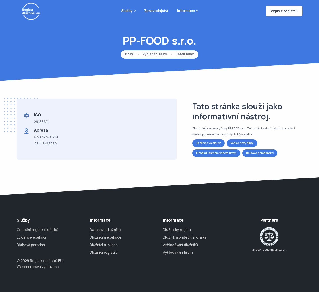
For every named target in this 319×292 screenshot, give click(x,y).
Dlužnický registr (177, 229)
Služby (126, 10)
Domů (129, 54)
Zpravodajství (156, 10)
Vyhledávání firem (178, 252)
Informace (186, 10)
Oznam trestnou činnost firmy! (216, 153)
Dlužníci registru (104, 252)
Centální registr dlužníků (37, 229)
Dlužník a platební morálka (184, 237)
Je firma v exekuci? (208, 143)
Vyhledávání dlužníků (180, 244)
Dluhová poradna (31, 244)
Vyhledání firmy (155, 54)
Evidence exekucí (31, 237)
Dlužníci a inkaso (104, 244)
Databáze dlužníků (105, 229)
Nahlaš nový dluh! (242, 143)
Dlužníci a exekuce (105, 237)
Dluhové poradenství (260, 153)
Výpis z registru (284, 10)
